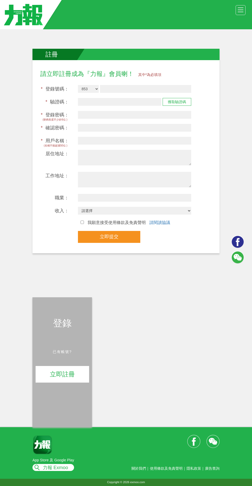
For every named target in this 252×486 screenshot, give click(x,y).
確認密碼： (55, 127)
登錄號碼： (55, 88)
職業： (62, 197)
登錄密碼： (55, 114)
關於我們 (138, 468)
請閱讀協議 (159, 222)
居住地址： (57, 153)
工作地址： (57, 175)
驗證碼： (57, 101)
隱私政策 (194, 468)
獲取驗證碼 (177, 102)
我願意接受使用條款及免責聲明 (125, 222)
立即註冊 (62, 374)
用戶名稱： (55, 140)
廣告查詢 (212, 468)
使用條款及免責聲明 (166, 468)
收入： (62, 210)
